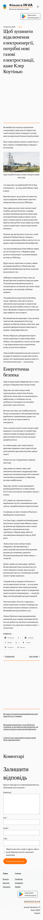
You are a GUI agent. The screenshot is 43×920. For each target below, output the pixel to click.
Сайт (5, 838)
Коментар (7, 792)
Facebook (19, 879)
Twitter (18, 887)
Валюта (6, 879)
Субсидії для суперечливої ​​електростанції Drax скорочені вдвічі (19, 739)
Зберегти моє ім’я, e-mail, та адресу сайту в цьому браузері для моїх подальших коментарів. (22, 852)
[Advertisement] (21, 98)
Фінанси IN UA (21, 5)
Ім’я (5, 817)
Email (6, 828)
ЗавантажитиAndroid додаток (30, 16)
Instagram (19, 883)
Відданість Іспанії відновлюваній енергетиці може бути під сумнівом (20, 715)
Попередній (9, 656)
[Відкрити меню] (37, 6)
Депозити (6, 887)
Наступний (33, 656)
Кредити (6, 883)
